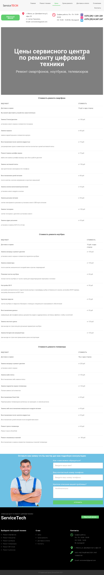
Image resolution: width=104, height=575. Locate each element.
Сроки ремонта (67, 3)
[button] (10, 17)
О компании (97, 3)
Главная (33, 3)
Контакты (97, 8)
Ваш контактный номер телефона (68, 472)
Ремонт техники (45, 3)
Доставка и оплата (82, 3)
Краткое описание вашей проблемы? (70, 484)
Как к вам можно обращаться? (67, 460)
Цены (56, 3)
